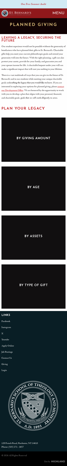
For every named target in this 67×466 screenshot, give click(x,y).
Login (4, 370)
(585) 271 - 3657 (16, 447)
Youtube (5, 339)
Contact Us (6, 358)
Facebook (5, 321)
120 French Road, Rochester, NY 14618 (19, 443)
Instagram (6, 327)
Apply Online (7, 345)
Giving (4, 364)
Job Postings (7, 352)
